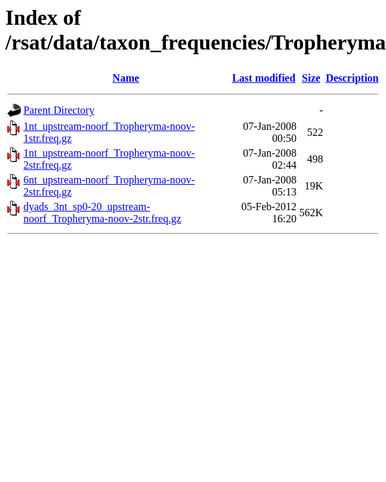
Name (125, 78)
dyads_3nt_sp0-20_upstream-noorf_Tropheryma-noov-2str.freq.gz (102, 212)
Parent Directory (58, 110)
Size (311, 78)
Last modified (264, 78)
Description (352, 78)
